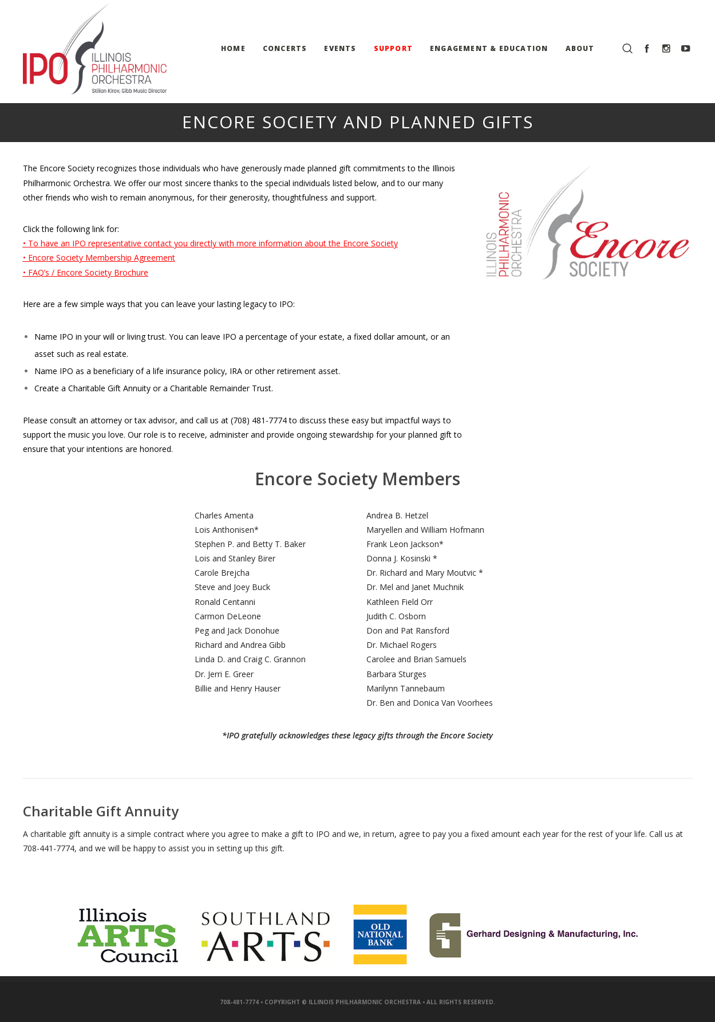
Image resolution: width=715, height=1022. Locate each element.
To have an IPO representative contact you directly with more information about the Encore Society (213, 243)
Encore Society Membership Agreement (101, 257)
